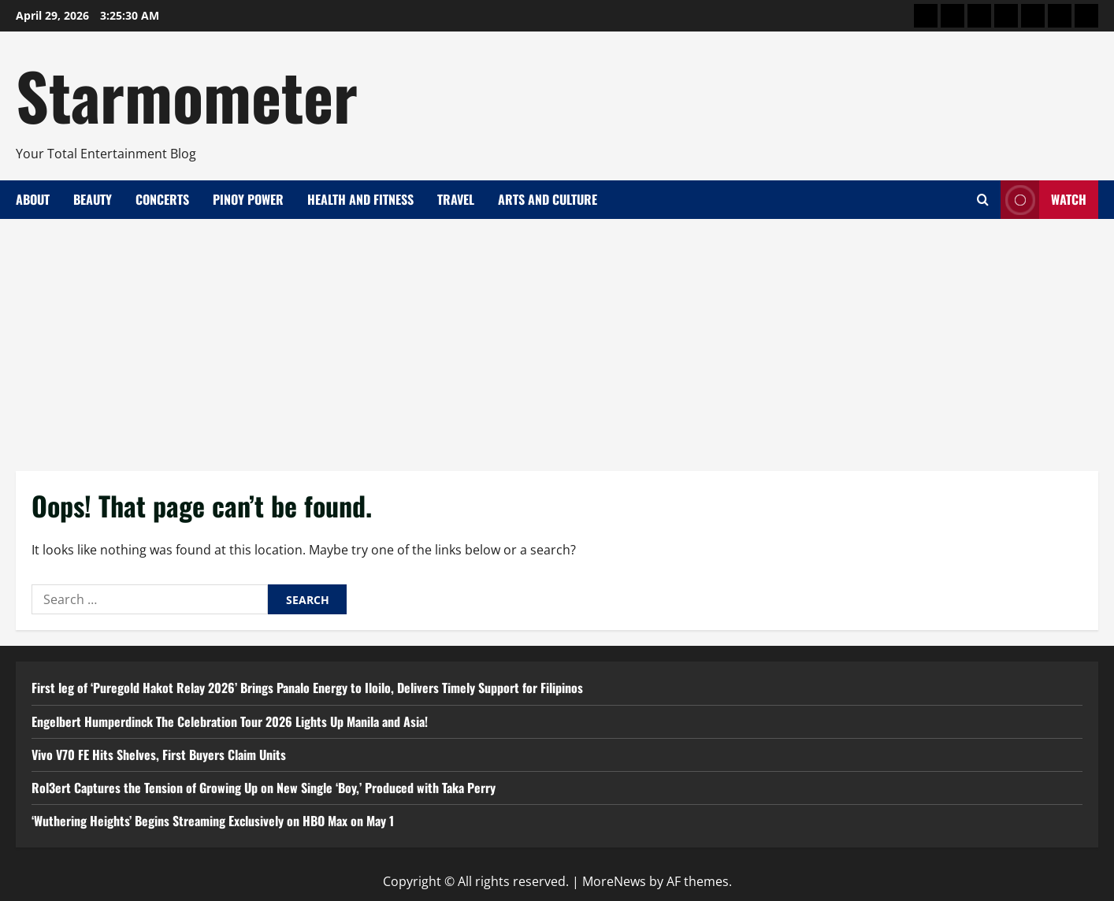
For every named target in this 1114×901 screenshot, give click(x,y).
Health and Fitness (360, 199)
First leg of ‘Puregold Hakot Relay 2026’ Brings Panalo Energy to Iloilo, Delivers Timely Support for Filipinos (307, 687)
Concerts (162, 199)
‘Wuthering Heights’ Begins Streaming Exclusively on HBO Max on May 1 (213, 820)
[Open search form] (983, 199)
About (33, 199)
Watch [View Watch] (1043, 199)
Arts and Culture (547, 199)
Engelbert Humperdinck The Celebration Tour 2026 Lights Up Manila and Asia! (230, 721)
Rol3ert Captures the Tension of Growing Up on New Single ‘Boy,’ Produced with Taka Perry (264, 787)
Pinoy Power (248, 199)
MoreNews (614, 881)
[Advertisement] (557, 337)
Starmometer (187, 94)
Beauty (92, 199)
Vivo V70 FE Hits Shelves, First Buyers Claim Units (159, 754)
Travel (455, 199)
